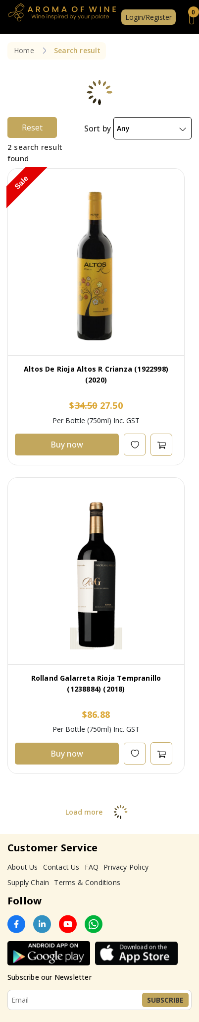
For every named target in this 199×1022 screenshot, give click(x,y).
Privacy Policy (126, 867)
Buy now (66, 444)
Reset (32, 127)
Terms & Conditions (87, 882)
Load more (99, 812)
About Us (22, 867)
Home (24, 50)
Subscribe (165, 1000)
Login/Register (148, 17)
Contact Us (61, 867)
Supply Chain (28, 882)
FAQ (92, 867)
